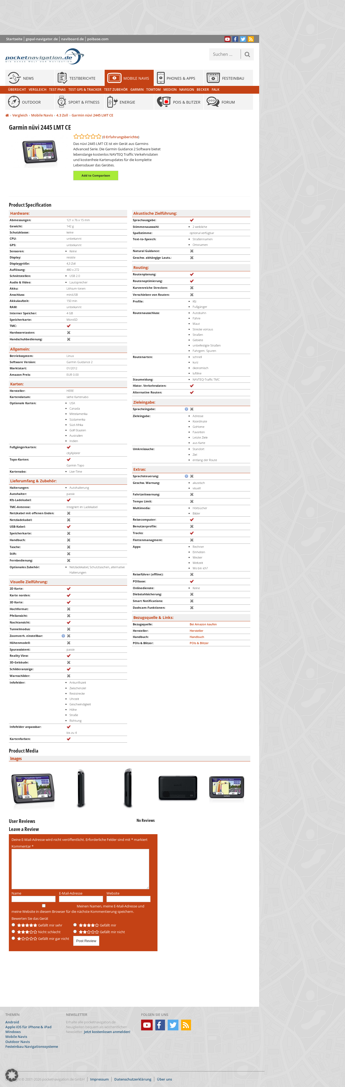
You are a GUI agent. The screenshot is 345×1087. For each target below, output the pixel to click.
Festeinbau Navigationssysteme (31, 1046)
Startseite (14, 39)
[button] (12, 1075)
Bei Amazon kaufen (203, 624)
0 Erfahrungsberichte (120, 136)
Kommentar (23, 846)
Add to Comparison (96, 175)
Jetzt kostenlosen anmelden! (107, 1031)
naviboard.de (72, 39)
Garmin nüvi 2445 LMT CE (92, 115)
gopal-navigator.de (42, 39)
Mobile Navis (42, 115)
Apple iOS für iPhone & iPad (28, 1026)
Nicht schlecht (36, 931)
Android (12, 1022)
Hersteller (196, 631)
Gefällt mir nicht (99, 931)
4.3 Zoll (62, 115)
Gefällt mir (94, 925)
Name (16, 893)
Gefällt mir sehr (37, 925)
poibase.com (97, 39)
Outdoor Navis (17, 1041)
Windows (13, 1031)
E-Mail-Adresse (70, 893)
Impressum (99, 1079)
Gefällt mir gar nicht (40, 938)
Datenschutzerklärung (132, 1079)
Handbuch (197, 637)
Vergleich (20, 115)
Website (113, 893)
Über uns (164, 1079)
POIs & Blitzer (199, 643)
